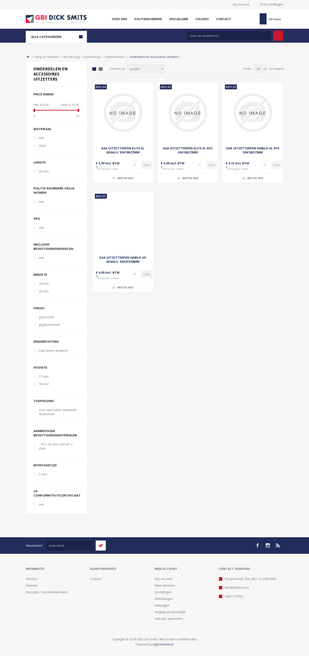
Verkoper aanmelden (168, 619)
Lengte (39, 162)
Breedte (40, 274)
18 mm (44, 284)
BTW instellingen (271, 4)
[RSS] (278, 545)
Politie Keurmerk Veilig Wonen (53, 190)
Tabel (94, 69)
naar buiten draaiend (53, 350)
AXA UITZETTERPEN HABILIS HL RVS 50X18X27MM (252, 150)
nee (41, 202)
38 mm (44, 384)
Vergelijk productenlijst (170, 612)
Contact (95, 579)
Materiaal (42, 129)
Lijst (101, 69)
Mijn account (163, 579)
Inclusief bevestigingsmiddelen (53, 246)
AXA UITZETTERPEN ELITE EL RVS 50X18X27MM (187, 150)
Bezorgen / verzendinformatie (46, 592)
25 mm (44, 291)
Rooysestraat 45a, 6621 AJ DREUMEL (251, 579)
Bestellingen (162, 592)
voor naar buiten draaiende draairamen (57, 412)
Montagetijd (45, 465)
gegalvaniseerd (49, 325)
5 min (43, 474)
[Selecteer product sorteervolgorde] (145, 69)
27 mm (44, 376)
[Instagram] (267, 545)
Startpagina (28, 56)
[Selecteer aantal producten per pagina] (260, 69)
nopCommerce (163, 644)
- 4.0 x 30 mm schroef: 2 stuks (56, 446)
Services (31, 579)
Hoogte (40, 367)
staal (42, 145)
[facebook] (257, 545)
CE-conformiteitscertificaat (56, 493)
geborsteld (46, 317)
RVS (41, 138)
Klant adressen (164, 585)
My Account (241, 4)
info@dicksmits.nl (237, 587)
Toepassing (43, 401)
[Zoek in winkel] (229, 35)
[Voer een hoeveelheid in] (136, 165)
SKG (36, 218)
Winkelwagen (163, 599)
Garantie (32, 585)
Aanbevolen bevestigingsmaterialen (55, 433)
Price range (43, 94)
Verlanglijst (162, 605)
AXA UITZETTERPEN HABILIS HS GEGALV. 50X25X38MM (122, 259)
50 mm (44, 171)
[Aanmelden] (70, 545)
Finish (38, 308)
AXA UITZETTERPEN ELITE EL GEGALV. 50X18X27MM (122, 150)
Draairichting (46, 341)
